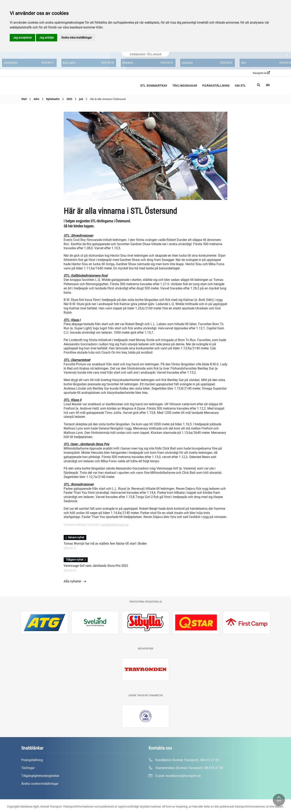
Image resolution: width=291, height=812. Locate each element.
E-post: (175, 775)
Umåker (187, 62)
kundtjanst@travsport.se (115, 524)
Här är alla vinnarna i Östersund (107, 99)
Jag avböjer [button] (46, 37)
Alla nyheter (75, 581)
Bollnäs (69, 62)
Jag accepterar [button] (22, 37)
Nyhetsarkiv (55, 99)
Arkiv (39, 99)
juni (83, 99)
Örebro (127, 62)
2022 (71, 99)
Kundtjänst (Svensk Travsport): (184, 760)
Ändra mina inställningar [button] (76, 37)
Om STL (240, 85)
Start (26, 99)
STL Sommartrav (153, 85)
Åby (243, 62)
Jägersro (10, 62)
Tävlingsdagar (184, 85)
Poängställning (216, 85)
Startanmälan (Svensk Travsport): (186, 768)
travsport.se (261, 73)
